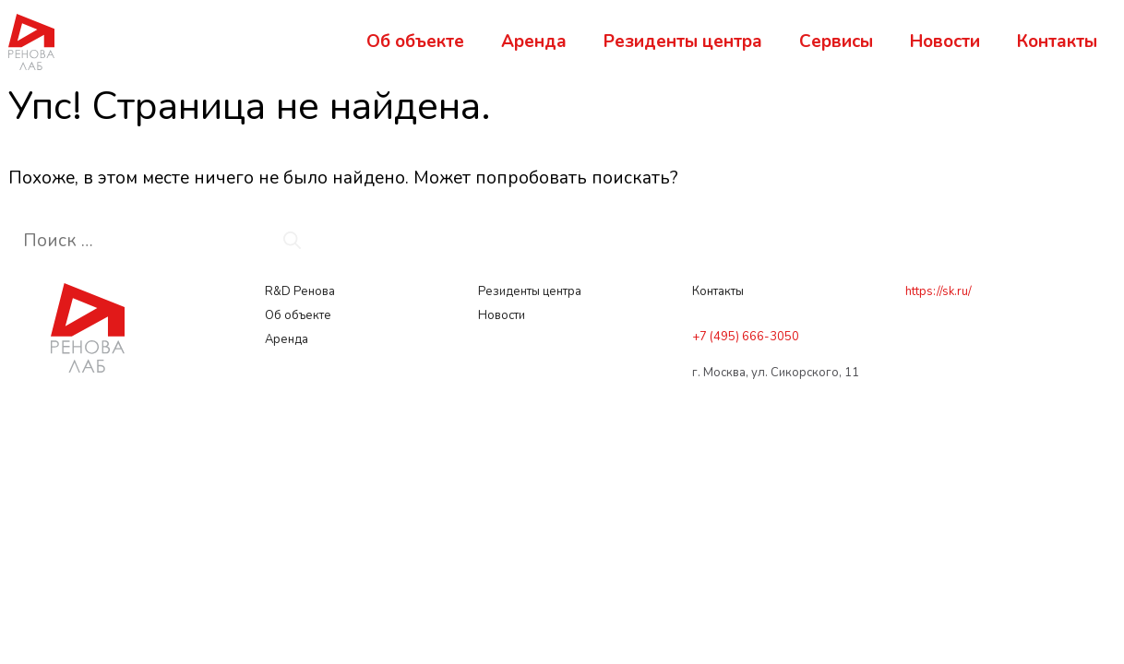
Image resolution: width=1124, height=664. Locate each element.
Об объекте (415, 41)
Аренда (534, 41)
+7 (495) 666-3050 (745, 336)
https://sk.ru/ (938, 291)
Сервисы (836, 41)
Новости (945, 41)
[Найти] (292, 241)
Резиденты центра (683, 41)
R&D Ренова (301, 291)
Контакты (1057, 41)
